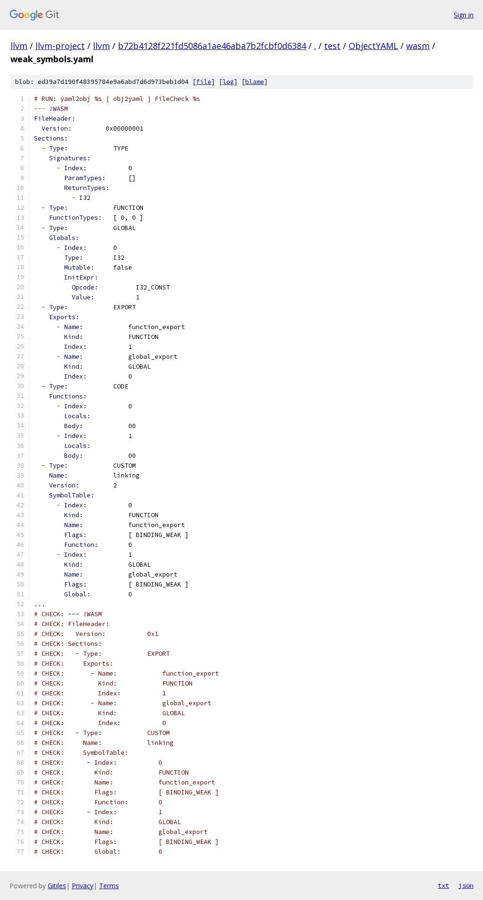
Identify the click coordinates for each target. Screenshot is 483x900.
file (203, 82)
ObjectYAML (373, 45)
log (228, 82)
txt (443, 885)
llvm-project (60, 45)
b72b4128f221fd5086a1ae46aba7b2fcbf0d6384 (212, 45)
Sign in (464, 14)
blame (254, 82)
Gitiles (57, 885)
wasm (418, 45)
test (332, 45)
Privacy (82, 885)
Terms (109, 885)
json (466, 885)
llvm (18, 45)
